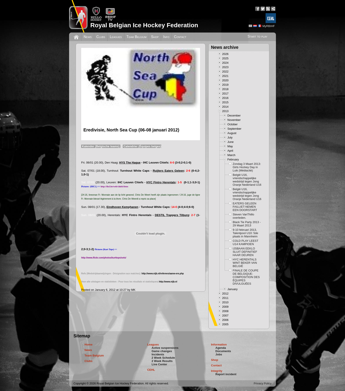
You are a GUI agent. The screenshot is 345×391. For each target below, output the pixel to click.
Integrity (216, 371)
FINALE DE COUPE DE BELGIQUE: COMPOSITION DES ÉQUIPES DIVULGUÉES (246, 277)
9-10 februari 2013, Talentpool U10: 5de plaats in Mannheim (245, 233)
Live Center (159, 364)
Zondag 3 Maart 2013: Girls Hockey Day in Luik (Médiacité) (247, 167)
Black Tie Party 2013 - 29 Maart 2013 (247, 223)
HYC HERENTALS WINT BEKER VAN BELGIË (245, 263)
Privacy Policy (263, 383)
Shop (155, 37)
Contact (180, 37)
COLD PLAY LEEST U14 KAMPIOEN (245, 242)
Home (88, 344)
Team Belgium (137, 37)
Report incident (225, 374)
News (88, 37)
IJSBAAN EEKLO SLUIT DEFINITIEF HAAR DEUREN (245, 252)
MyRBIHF (268, 26)
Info (166, 37)
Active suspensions (165, 347)
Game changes (162, 351)
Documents (223, 351)
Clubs (100, 37)
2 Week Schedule (163, 357)
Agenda (220, 347)
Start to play (257, 36)
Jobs (218, 354)
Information (219, 344)
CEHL (151, 369)
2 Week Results (162, 361)
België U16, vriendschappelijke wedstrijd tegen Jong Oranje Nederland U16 (247, 179)
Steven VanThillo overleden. (243, 216)
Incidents (158, 354)
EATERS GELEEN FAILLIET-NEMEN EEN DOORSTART (245, 207)
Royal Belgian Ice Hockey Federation (144, 25)
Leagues (116, 37)
